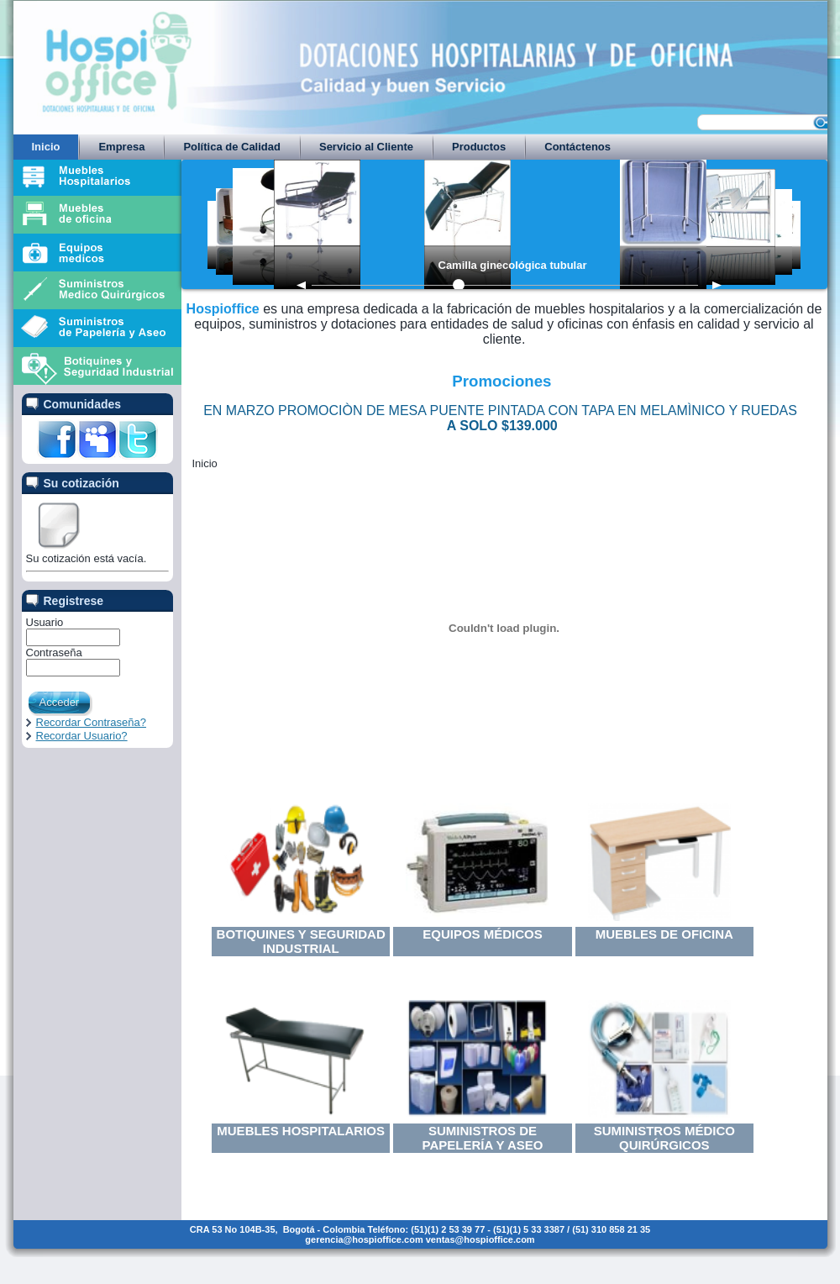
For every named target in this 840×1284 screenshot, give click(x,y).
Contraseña (54, 652)
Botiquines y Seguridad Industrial (301, 941)
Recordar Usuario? (82, 735)
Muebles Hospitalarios (301, 1131)
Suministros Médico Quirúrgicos (664, 1138)
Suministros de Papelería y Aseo (483, 1138)
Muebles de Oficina (664, 934)
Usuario (45, 622)
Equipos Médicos (483, 934)
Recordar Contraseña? (91, 722)
